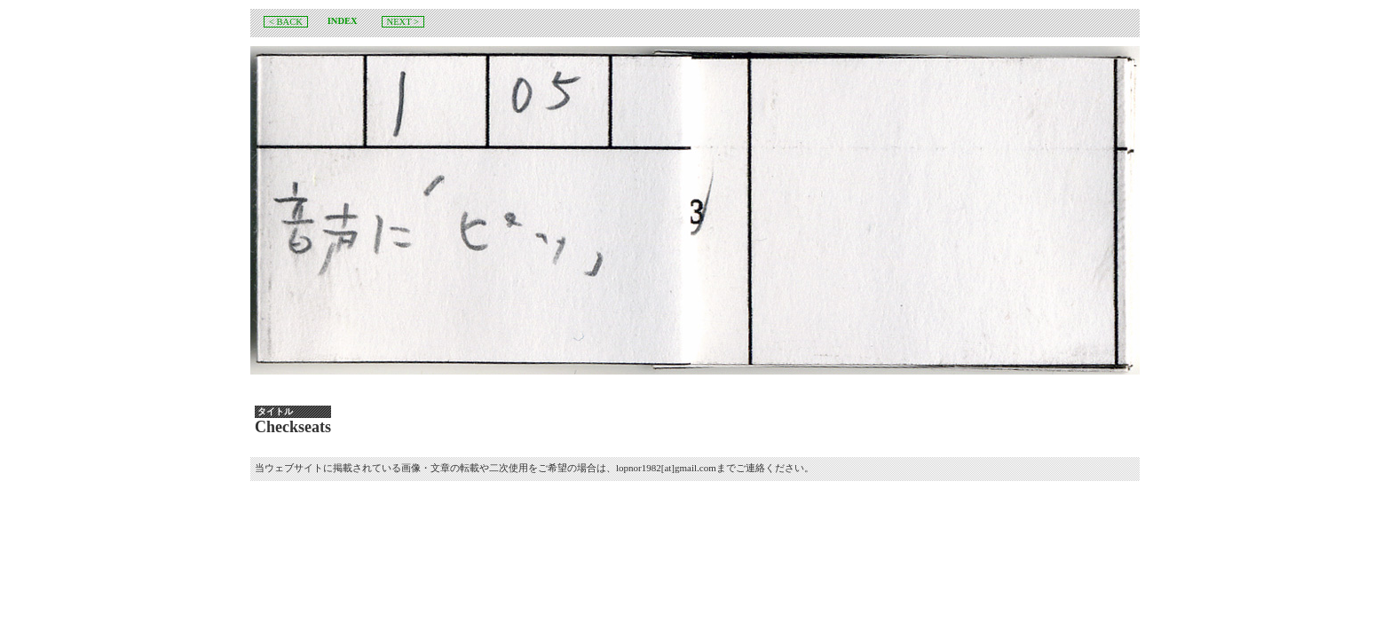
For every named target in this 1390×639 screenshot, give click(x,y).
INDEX (343, 21)
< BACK (286, 22)
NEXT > (403, 22)
